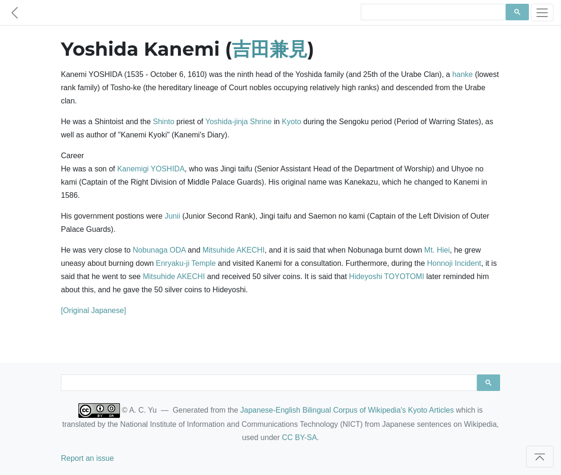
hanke (462, 74)
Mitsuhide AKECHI (234, 250)
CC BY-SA (299, 437)
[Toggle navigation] (542, 12)
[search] (432, 12)
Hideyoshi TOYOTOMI (386, 276)
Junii (172, 216)
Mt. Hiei (437, 250)
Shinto (163, 122)
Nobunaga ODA (159, 250)
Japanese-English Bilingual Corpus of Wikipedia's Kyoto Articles (347, 410)
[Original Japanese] (93, 310)
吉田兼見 (269, 48)
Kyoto (291, 122)
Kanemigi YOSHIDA (151, 169)
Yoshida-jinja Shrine (238, 122)
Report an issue (87, 458)
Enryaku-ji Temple (186, 263)
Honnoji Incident (454, 263)
